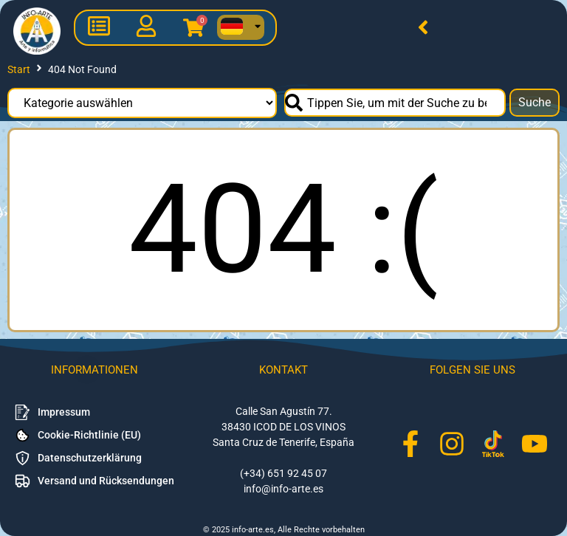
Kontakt (283, 370)
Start (18, 69)
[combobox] (395, 103)
